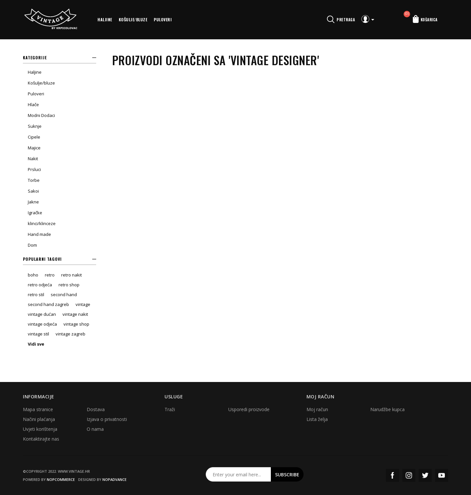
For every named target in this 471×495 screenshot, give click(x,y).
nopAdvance (114, 479)
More (182, 19)
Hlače (33, 104)
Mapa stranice (38, 409)
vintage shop (76, 324)
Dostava (96, 409)
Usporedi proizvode (249, 409)
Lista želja (317, 419)
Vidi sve (36, 344)
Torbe (34, 180)
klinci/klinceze (42, 223)
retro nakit (71, 275)
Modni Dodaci (41, 115)
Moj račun (317, 409)
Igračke (35, 213)
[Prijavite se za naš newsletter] (238, 474)
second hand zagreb (48, 304)
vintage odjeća (42, 324)
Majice (34, 148)
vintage (83, 304)
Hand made (39, 234)
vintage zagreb (70, 334)
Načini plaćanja (39, 419)
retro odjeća (40, 285)
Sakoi (33, 191)
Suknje (35, 126)
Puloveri (163, 19)
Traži (170, 409)
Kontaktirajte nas (41, 439)
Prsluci (34, 169)
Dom (32, 245)
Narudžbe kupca (387, 409)
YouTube (441, 475)
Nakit (33, 159)
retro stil (36, 294)
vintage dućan (42, 314)
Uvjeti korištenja (40, 429)
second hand (64, 294)
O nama (95, 429)
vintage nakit (75, 314)
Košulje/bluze (133, 19)
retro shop (69, 285)
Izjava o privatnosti (107, 419)
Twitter (425, 475)
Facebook (392, 475)
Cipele (34, 137)
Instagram (408, 475)
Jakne (33, 202)
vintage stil (38, 334)
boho (33, 275)
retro (50, 275)
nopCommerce (61, 479)
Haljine (104, 19)
